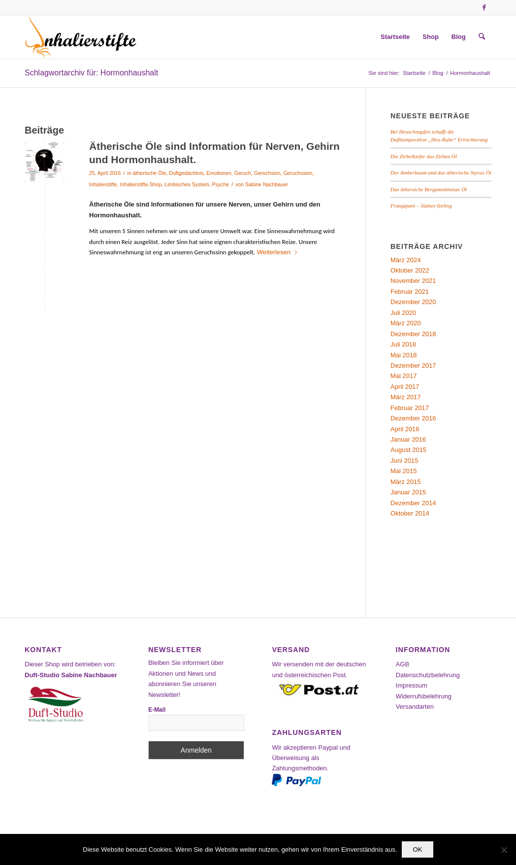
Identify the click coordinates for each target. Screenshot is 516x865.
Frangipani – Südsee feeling (421, 205)
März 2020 (405, 323)
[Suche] (481, 37)
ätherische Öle (149, 173)
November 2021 (413, 280)
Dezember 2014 (413, 503)
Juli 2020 (403, 312)
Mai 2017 (403, 376)
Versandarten (415, 706)
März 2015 (405, 481)
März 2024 (405, 260)
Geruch (242, 173)
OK (417, 849)
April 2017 (404, 386)
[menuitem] (395, 37)
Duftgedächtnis (186, 173)
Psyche (220, 184)
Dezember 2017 (413, 365)
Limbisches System (186, 184)
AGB (402, 664)
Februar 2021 (409, 291)
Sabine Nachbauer (266, 184)
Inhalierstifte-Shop (141, 184)
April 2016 (404, 429)
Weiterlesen (277, 252)
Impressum (411, 685)
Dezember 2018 (413, 334)
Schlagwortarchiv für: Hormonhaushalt (91, 73)
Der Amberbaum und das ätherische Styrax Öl (440, 172)
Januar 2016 (408, 439)
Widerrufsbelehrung (424, 696)
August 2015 (408, 449)
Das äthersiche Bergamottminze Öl (428, 189)
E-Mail (156, 709)
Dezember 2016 (413, 418)
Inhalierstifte (103, 184)
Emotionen (218, 173)
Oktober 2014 (409, 513)
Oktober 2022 (409, 270)
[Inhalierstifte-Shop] (81, 37)
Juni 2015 (404, 460)
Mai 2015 (403, 471)
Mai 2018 (403, 355)
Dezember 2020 (413, 302)
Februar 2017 (409, 408)
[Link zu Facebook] (484, 7)
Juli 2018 (403, 344)
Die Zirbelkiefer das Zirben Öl (423, 156)
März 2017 (405, 397)
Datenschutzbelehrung (428, 675)
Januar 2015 (408, 492)
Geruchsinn (267, 173)
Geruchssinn (297, 173)
